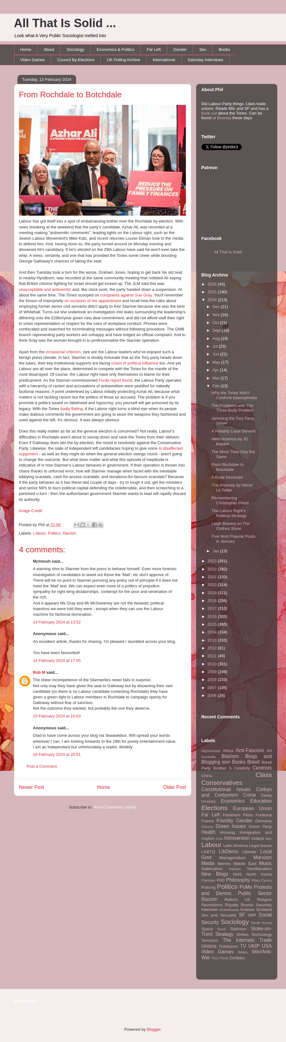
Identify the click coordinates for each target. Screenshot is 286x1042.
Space (207, 929)
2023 (213, 561)
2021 (213, 577)
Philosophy (238, 880)
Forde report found (115, 380)
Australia (208, 757)
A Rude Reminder (227, 477)
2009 (213, 671)
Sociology (75, 49)
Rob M (39, 672)
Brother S (222, 768)
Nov (216, 314)
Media (208, 863)
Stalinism (238, 929)
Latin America (235, 845)
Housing (227, 832)
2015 (213, 624)
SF (242, 914)
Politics (54, 533)
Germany (263, 821)
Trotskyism (228, 946)
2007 (213, 687)
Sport (221, 929)
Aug (216, 338)
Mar (216, 378)
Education (261, 801)
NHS (237, 874)
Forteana (263, 815)
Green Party (260, 826)
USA (267, 946)
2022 (213, 569)
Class (263, 774)
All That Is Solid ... (65, 23)
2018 (213, 600)
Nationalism (212, 868)
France (207, 821)
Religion (264, 899)
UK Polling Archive (123, 59)
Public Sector (255, 893)
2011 (213, 655)
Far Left (154, 49)
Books (224, 49)
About (49, 49)
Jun (216, 354)
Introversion (237, 838)
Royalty (231, 905)
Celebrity (242, 768)
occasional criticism (63, 352)
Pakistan (208, 880)
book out (209, 113)
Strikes (242, 934)
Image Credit (30, 510)
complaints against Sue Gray (126, 295)
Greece (207, 826)
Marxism (263, 857)
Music (265, 863)
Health (208, 832)
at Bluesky (222, 117)
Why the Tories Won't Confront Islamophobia (234, 395)
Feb (216, 386)
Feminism (231, 815)
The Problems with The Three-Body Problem (232, 408)
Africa (228, 750)
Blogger (154, 1029)
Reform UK (237, 899)
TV (243, 946)
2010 (213, 664)
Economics (233, 801)
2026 (213, 284)
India (219, 838)
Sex (202, 49)
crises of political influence (134, 363)
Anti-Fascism (250, 750)
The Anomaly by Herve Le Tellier (232, 487)
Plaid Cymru (262, 880)
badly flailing (72, 408)
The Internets (238, 940)
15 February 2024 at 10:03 (57, 716)
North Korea (259, 874)
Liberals (249, 851)
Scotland (264, 909)
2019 (213, 592)
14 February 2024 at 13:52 (57, 622)
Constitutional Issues (226, 789)
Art (269, 750)
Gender (180, 49)
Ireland (257, 838)
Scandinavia (229, 909)
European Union (252, 808)
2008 (213, 679)
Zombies (237, 958)
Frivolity (224, 820)
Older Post (174, 787)
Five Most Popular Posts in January (233, 539)
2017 (213, 608)
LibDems (228, 851)
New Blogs (214, 874)
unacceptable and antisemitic (45, 289)
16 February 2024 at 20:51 (57, 754)
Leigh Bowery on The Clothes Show (230, 526)
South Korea (261, 923)
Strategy (224, 934)
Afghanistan (211, 751)
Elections (214, 807)
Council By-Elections (76, 59)
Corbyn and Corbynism (236, 792)
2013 (213, 640)
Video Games (32, 59)
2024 (213, 299)
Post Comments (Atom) (115, 807)
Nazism (235, 869)
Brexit (253, 762)
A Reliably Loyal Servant (233, 431)
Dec (216, 306)
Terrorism (209, 940)
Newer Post (31, 787)
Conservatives (222, 782)
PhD (221, 880)
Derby (266, 795)
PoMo (246, 887)
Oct (216, 322)
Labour (39, 533)
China (206, 775)
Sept (217, 330)
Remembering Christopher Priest (230, 500)
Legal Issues (260, 845)
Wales (243, 952)
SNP (252, 915)
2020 (213, 584)
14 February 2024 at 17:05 (57, 660)
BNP (226, 762)
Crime (249, 795)
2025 (213, 292)
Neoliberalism (259, 868)
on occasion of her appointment (92, 300)
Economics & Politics (115, 49)
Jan (216, 551)
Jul (215, 346)
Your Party (219, 958)
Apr (216, 370)
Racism (69, 533)
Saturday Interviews (205, 59)
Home (25, 49)
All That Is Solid (228, 252)
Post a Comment (42, 766)
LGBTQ (208, 851)
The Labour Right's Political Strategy (228, 513)
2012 (213, 648)
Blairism (230, 756)
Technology (261, 934)
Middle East (245, 863)
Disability (208, 801)
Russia (247, 905)
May (216, 362)
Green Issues (231, 826)
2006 (213, 695)
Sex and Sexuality (219, 915)
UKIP (253, 946)
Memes (224, 863)
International (164, 59)
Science (247, 909)
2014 (213, 632)
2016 (213, 616)
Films (248, 815)
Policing (208, 887)
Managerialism (233, 857)
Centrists (262, 767)
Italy (268, 838)
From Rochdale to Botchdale (70, 94)
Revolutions (212, 905)
